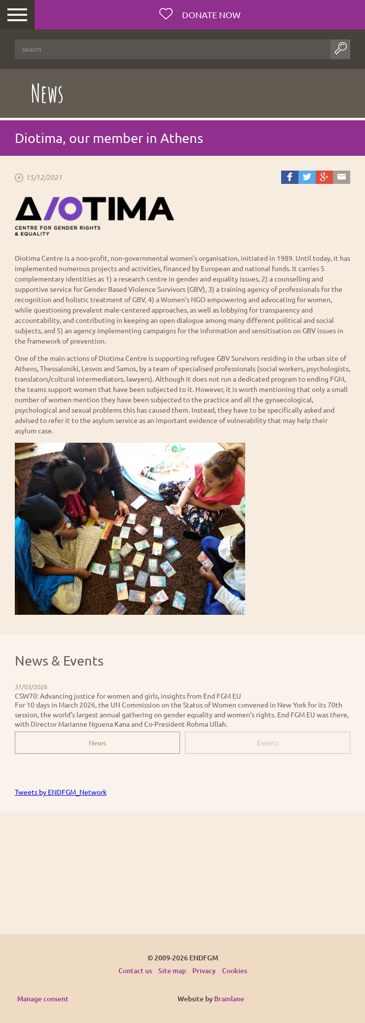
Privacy (204, 970)
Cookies (234, 970)
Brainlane (229, 998)
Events (267, 742)
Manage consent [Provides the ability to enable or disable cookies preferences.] (43, 999)
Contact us (135, 970)
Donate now (210, 14)
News (97, 742)
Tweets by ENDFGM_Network (61, 791)
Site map (172, 970)
